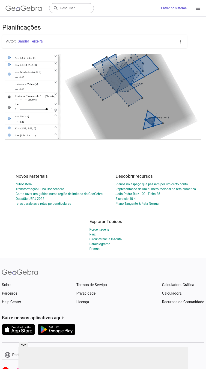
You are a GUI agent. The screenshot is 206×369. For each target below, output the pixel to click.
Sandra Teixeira (30, 41)
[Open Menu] (197, 8)
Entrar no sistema (174, 8)
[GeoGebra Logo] (24, 8)
